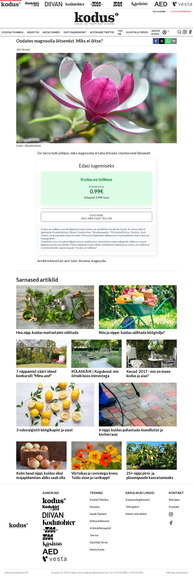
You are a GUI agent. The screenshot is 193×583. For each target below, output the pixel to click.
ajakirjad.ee (121, 244)
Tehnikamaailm (100, 232)
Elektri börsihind (136, 513)
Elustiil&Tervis (137, 32)
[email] (174, 41)
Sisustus (33, 32)
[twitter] (162, 41)
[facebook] (156, 41)
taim (74, 261)
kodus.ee (91, 229)
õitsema (84, 261)
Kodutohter (84, 232)
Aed (143, 232)
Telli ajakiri (158, 11)
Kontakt (174, 506)
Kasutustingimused (137, 499)
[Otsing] (179, 32)
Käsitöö (135, 232)
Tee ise (120, 32)
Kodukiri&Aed (60, 232)
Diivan (72, 232)
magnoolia (98, 261)
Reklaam (174, 499)
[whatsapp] (168, 41)
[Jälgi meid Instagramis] (185, 32)
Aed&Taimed (51, 32)
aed (67, 261)
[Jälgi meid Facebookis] (190, 32)
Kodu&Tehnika (12, 32)
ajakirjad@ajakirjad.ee (96, 572)
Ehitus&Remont (75, 32)
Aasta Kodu (155, 32)
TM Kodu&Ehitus (120, 232)
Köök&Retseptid (102, 32)
